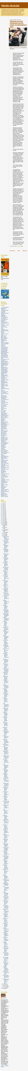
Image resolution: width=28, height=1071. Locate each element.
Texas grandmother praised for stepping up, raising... (6, 766)
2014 (3, 518)
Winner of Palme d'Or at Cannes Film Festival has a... (6, 822)
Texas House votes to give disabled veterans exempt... (6, 695)
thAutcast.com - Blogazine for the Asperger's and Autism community (4, 495)
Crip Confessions (4, 350)
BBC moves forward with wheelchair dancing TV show (5, 661)
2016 (3, 515)
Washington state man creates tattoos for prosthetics (5, 775)
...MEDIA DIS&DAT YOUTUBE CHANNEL (4, 311)
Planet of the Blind (4, 460)
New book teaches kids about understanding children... (6, 930)
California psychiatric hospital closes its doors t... (5, 607)
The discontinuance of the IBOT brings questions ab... (6, 888)
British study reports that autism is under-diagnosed (5, 582)
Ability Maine (3, 315)
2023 (3, 507)
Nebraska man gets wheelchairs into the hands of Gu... (5, 871)
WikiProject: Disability (3, 488)
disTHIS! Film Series (5, 491)
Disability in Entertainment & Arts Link (5, 388)
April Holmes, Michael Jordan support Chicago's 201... (5, 719)
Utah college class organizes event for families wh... (6, 826)
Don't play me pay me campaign (4, 392)
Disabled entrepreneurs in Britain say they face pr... (6, 619)
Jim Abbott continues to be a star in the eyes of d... (5, 682)
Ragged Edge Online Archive (4, 462)
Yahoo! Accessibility (5, 489)
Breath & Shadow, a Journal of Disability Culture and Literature (5, 344)
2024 (3, 506)
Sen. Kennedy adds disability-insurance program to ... (6, 642)
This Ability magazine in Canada (5, 479)
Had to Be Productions (3, 401)
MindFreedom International (3, 427)
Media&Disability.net (5, 423)
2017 (3, 514)
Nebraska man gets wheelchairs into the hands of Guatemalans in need (18, 23)
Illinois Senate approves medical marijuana (5, 677)
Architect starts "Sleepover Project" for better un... (5, 710)
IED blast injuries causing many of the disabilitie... (6, 881)
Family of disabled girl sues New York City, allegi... (5, 546)
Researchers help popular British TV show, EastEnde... (5, 559)
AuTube (2, 332)
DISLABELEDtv (4, 351)
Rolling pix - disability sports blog (5, 467)
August (4, 532)
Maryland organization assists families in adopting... (5, 573)
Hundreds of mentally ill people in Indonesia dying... (5, 925)
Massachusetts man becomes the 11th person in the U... (6, 911)
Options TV (3, 455)
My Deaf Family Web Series (4, 434)
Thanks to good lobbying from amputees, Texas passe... (6, 733)
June (4, 534)
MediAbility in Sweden (3, 420)
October (4, 529)
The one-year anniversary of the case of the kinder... (6, 907)
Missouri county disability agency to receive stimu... (5, 789)
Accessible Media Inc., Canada (4, 318)
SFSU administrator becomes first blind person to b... (6, 705)
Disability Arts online (5, 363)
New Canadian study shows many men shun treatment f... (6, 959)
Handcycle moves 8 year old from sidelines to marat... (6, 836)
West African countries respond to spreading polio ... (5, 564)
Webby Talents (4, 486)
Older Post (24, 250)
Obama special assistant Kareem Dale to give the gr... (6, 753)
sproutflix (2, 492)
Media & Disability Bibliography (4, 422)
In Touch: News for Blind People (4, 405)
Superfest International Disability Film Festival (3, 471)
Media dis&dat (10, 5)
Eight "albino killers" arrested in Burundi (5, 728)
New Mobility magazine (3, 445)
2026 (3, 503)
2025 (3, 504)
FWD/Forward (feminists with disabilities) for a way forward (4, 397)
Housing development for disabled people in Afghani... (6, 637)
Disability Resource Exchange (4, 376)
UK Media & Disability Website (4, 481)
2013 (3, 519)
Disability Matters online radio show (4, 371)
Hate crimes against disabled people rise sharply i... (5, 690)
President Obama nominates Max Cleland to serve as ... (6, 968)
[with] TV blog (3, 490)
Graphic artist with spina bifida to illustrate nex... (5, 841)
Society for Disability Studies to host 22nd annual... (5, 714)
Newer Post (12, 250)
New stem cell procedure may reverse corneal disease (5, 665)
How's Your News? (4, 402)
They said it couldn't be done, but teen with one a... (6, 761)
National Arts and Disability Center (4, 438)
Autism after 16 (4, 335)
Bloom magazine (4, 337)
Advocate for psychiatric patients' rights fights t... (5, 724)
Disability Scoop (4, 381)
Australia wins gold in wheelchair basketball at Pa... (6, 831)
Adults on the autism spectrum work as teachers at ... (6, 920)
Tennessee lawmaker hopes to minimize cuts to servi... (6, 853)
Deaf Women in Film (5, 359)
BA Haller (4, 997)
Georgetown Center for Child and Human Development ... (6, 656)
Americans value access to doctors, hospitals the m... (6, 807)
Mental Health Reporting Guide (4, 425)
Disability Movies (4, 374)
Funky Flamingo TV (5, 399)
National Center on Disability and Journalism (4, 440)
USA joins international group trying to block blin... (6, 686)
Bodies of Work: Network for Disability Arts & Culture (4, 340)
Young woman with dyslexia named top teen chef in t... (6, 551)
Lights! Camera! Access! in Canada (4, 417)
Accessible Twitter (4, 319)
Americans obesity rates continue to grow (6, 737)
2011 (3, 521)
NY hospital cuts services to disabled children (6, 555)
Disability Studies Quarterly (4, 383)
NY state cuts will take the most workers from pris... (6, 802)
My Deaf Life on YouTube (4, 436)
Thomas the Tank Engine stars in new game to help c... (6, 757)
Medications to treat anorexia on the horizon (6, 973)
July (4, 533)
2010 (3, 522)
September (5, 530)
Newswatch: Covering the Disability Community (3, 448)
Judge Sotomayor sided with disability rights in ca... (6, 748)
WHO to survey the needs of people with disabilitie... (5, 857)
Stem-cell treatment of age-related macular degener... (5, 964)
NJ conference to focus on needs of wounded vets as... (6, 597)
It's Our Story (3, 410)
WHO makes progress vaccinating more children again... (6, 741)
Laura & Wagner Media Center (4, 414)
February (5, 986)
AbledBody (3, 316)
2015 (3, 516)
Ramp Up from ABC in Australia (5, 464)
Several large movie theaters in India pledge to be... (5, 939)
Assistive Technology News (4, 329)
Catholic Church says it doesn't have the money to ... (6, 780)
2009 (3, 524)
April (4, 983)
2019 (3, 512)
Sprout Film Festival (5, 469)
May (4, 535)
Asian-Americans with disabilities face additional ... (6, 650)
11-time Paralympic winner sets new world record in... (5, 894)
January (4, 987)
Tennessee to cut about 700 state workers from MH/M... (6, 670)
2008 (3, 988)
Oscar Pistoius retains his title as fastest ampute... (6, 542)
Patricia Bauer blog (4, 456)
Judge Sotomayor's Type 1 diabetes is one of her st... (5, 812)
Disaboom (3, 390)
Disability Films (4, 367)
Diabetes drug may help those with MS (5, 674)
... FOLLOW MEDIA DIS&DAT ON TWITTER (5, 308)
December (5, 525)
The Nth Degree (4, 475)
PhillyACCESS (4, 457)
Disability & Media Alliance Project (4, 362)
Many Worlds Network (3, 419)
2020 (3, 510)
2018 (3, 513)
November (5, 527)
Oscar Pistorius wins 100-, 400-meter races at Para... (5, 902)
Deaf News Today (4, 355)
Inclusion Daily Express (4, 407)
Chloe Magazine (4, 348)
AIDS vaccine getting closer (6, 745)
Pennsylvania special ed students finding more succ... (5, 915)
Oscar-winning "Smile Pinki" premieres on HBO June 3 (6, 611)
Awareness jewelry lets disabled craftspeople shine (5, 934)
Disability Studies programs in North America (4, 385)
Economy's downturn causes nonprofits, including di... (6, 866)
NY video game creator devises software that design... (6, 793)
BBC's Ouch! (3, 336)
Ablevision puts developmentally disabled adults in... (6, 615)
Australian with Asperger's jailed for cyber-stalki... (6, 590)
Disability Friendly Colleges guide (4, 369)
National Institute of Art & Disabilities (4, 443)
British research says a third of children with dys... (6, 976)
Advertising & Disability (3, 321)
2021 (3, 509)
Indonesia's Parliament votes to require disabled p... (5, 817)
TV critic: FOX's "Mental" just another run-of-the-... (6, 898)
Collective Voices (4, 349)
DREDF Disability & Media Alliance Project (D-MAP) (5, 353)
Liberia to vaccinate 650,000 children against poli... (6, 861)
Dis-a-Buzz (3, 360)
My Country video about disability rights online (4, 431)
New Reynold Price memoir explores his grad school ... (6, 954)
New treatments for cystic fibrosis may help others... (6, 628)
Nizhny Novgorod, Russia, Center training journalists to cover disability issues (5, 452)
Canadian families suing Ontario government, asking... (6, 602)
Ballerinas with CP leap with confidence (6, 884)
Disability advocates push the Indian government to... (5, 700)
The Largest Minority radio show (5, 474)
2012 (3, 520)
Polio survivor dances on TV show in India (6, 593)
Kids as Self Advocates (3, 412)
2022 (3, 508)
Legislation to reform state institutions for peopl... (6, 646)
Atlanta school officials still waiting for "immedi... (5, 845)
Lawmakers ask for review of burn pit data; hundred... (6, 784)
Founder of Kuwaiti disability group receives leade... (5, 623)
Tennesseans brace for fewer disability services (5, 798)
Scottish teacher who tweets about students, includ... (6, 949)
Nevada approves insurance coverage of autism (5, 877)
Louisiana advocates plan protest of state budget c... (5, 771)
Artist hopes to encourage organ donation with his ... (6, 577)
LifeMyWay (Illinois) (5, 415)
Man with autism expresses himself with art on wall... (6, 568)
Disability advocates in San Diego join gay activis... (6, 632)
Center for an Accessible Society (4, 347)
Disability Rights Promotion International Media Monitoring (4, 379)
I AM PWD (3, 403)
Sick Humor (3, 468)
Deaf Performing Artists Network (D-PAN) (4, 357)
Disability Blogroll (4, 364)
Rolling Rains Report (5, 465)
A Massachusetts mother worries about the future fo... (6, 538)
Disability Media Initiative (4, 373)
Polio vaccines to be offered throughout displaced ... (6, 849)
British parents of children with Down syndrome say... (6, 981)
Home (18, 250)
